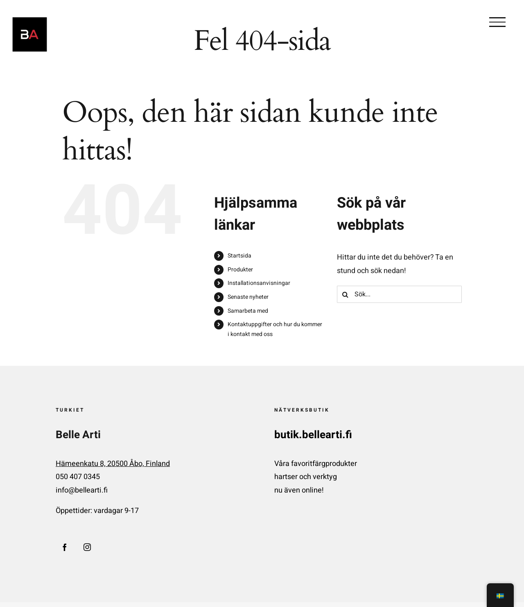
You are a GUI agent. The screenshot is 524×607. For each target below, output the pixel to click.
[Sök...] (399, 294)
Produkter (240, 269)
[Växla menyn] (497, 22)
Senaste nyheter (248, 297)
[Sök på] (345, 294)
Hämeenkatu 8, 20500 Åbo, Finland (113, 463)
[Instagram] (87, 547)
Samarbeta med (248, 311)
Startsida (239, 255)
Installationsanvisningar (259, 283)
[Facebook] (65, 547)
